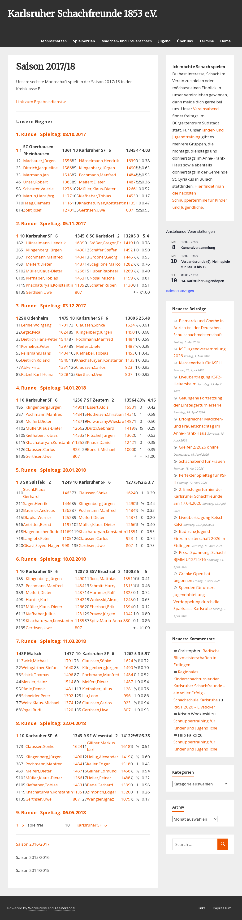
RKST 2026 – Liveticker (194, 707)
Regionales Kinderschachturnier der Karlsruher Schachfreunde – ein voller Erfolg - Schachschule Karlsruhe (199, 686)
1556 (67, 160)
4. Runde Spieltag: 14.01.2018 (51, 388)
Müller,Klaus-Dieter (97, 188)
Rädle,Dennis (33, 688)
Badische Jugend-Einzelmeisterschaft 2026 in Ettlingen (199, 538)
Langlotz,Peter (36, 538)
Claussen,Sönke (90, 325)
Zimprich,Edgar (101, 792)
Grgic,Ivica (30, 332)
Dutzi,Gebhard (100, 428)
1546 (63, 360)
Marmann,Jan (36, 175)
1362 (129, 435)
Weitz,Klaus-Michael (40, 702)
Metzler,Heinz (34, 681)
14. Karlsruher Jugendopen (202, 281)
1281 (79, 613)
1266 (131, 188)
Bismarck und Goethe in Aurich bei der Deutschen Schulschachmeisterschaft (198, 328)
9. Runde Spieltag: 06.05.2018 (51, 812)
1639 (131, 160)
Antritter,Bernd (37, 524)
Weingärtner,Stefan (39, 667)
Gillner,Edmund (102, 771)
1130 (128, 285)
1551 (128, 578)
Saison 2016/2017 (33, 844)
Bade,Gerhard (100, 785)
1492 (128, 250)
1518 (67, 175)
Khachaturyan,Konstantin (102, 203)
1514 (68, 681)
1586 (67, 167)
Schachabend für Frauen (202, 461)
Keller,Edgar (98, 764)
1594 (128, 606)
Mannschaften (54, 40)
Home (225, 40)
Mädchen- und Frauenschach (127, 40)
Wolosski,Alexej (104, 599)
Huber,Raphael (104, 271)
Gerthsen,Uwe (92, 210)
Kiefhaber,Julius (41, 613)
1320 (125, 792)
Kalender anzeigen (180, 291)
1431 (129, 414)
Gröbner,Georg (103, 257)
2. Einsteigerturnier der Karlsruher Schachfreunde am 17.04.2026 (197, 496)
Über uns (185, 40)
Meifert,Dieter (92, 182)
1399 (125, 785)
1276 (67, 188)
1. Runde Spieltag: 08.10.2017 (51, 134)
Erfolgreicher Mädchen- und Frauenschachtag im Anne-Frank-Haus (198, 426)
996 (127, 695)
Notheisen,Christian (105, 414)
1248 (128, 599)
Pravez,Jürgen (102, 613)
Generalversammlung (198, 248)
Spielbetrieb (84, 40)
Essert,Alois (97, 407)
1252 (67, 517)
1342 (79, 599)
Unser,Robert (35, 182)
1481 (68, 688)
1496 (68, 674)
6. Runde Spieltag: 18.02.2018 (51, 559)
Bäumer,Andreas (39, 510)
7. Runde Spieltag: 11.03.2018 (51, 641)
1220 (68, 709)
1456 (125, 771)
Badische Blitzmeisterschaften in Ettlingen (196, 658)
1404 (63, 353)
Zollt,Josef (32, 210)
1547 (63, 339)
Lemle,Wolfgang (36, 325)
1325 (128, 592)
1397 (63, 346)
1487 (131, 182)
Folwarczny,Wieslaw (106, 421)
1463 (67, 493)
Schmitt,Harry (103, 585)
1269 (128, 271)
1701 (63, 325)
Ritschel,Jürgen (101, 435)
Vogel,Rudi (31, 709)
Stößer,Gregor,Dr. (106, 243)
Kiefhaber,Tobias (95, 196)
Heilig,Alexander (102, 756)
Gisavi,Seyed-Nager (41, 545)
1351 (63, 367)
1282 (128, 264)
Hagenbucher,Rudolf (42, 531)
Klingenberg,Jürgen (97, 167)
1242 (129, 442)
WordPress (37, 908)
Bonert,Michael (101, 449)
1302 (68, 695)
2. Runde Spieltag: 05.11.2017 (51, 223)
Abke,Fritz (30, 367)
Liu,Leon (90, 695)
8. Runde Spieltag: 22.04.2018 (51, 723)
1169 (67, 531)
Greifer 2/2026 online (199, 447)
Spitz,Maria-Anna (106, 620)
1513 (128, 585)
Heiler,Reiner (99, 777)
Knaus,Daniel (99, 442)
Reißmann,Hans (36, 353)
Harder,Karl (37, 599)
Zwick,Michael (34, 660)
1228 (63, 374)
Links (202, 908)
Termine (206, 40)
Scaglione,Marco (105, 264)
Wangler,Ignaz (100, 799)
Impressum (222, 908)
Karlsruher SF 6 (92, 825)
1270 (67, 210)
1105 (67, 538)
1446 (128, 257)
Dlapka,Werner (37, 517)
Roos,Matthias (103, 578)
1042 (128, 613)
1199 (128, 278)
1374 (68, 702)
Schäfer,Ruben (103, 285)
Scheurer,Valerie (38, 188)
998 (65, 545)
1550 (129, 407)
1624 (130, 325)
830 (126, 620)
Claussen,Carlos (91, 367)
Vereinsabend (206, 108)
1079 (125, 799)
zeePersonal (65, 908)
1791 (68, 660)
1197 (67, 524)
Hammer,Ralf (102, 592)
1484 (131, 175)
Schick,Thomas (35, 674)
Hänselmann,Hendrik (99, 160)
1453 (131, 196)
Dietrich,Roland (35, 360)
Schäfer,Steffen (103, 250)
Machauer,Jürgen (39, 160)
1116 (67, 203)
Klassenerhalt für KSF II (200, 362)
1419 (128, 243)
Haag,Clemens (36, 203)
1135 (131, 203)
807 (129, 210)
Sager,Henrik (35, 503)
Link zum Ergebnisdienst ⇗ (41, 101)
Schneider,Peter (35, 695)
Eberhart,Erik (102, 606)
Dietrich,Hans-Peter (39, 339)
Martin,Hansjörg (38, 196)
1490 (131, 167)
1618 (125, 746)
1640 (68, 667)
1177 (67, 196)
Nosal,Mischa (102, 278)
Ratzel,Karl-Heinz (37, 374)
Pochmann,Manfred (97, 175)
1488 (125, 777)
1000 (129, 449)
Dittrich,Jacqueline (40, 167)
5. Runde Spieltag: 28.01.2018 (51, 470)
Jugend (164, 40)
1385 (67, 182)
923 (128, 367)
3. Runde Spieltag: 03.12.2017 (51, 305)
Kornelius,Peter (35, 346)
